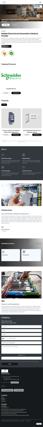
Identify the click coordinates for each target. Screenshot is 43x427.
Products (3, 399)
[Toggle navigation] (40, 2)
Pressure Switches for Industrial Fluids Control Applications (13, 409)
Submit (9, 364)
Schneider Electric (5, 407)
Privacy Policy (22, 420)
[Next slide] (41, 244)
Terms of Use (28, 420)
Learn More (5, 24)
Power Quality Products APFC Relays (9, 413)
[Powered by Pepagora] (39, 424)
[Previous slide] (38, 244)
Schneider (4, 104)
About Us (3, 398)
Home (2, 396)
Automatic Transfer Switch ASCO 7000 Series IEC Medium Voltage (15, 415)
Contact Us (14, 24)
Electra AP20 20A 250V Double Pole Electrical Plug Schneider (14, 412)
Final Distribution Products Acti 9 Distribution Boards (12, 410)
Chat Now (6, 93)
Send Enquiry (16, 93)
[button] (20, 27)
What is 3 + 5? (21, 355)
